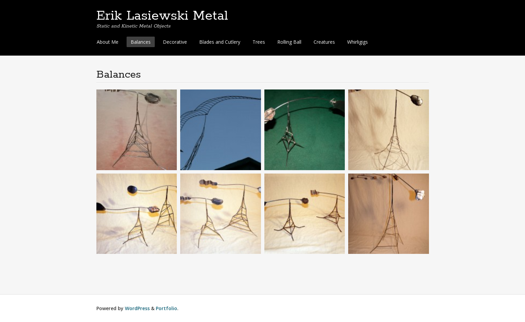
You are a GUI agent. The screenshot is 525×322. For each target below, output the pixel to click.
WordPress (137, 308)
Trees (258, 42)
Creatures (324, 42)
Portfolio (166, 308)
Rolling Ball (289, 42)
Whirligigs (357, 42)
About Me (107, 42)
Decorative (175, 42)
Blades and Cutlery (219, 42)
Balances (141, 42)
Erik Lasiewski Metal (162, 15)
